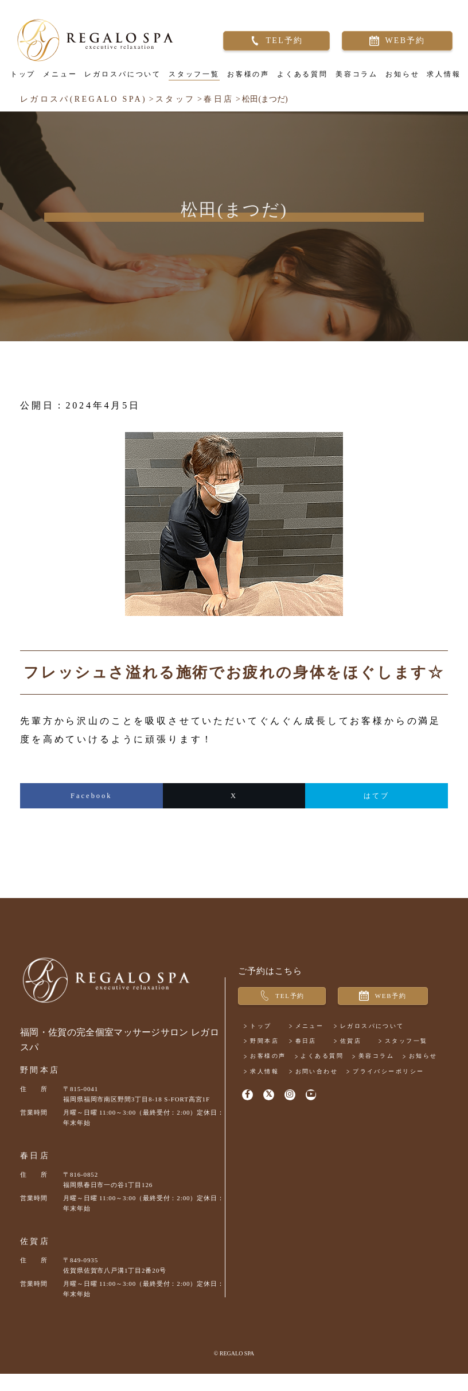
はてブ (377, 807)
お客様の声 (244, 80)
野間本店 (40, 1087)
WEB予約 (401, 45)
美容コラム (352, 80)
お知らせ (398, 80)
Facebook (91, 807)
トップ (19, 80)
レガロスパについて (118, 80)
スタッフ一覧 (189, 80)
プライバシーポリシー (298, 1143)
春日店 (35, 1173)
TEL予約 (280, 45)
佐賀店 (35, 1258)
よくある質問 (297, 80)
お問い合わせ (333, 1128)
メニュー (55, 80)
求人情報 (439, 80)
